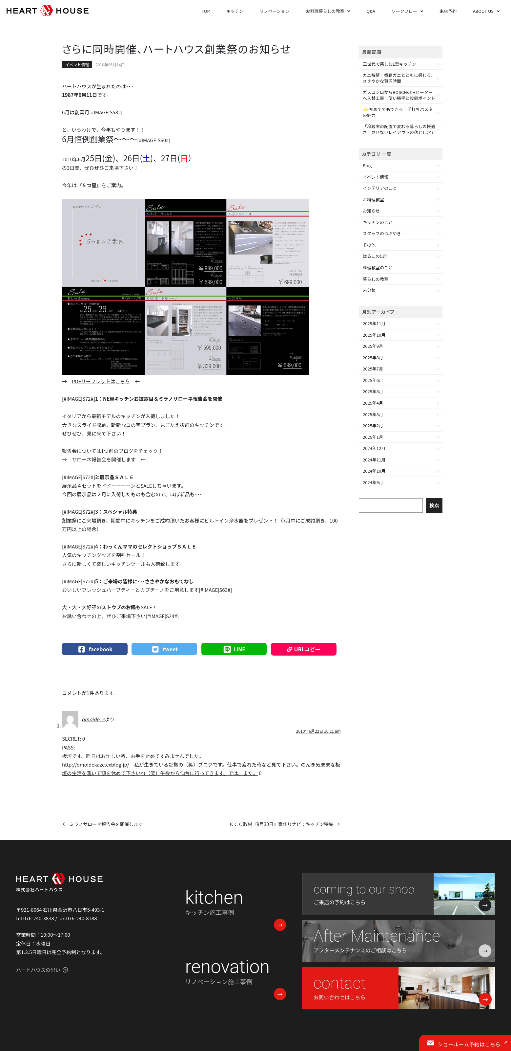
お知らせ (371, 211)
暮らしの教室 (375, 279)
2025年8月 (373, 357)
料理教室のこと (378, 267)
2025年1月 (373, 437)
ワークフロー (404, 11)
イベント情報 (77, 64)
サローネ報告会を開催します (104, 459)
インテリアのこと (380, 188)
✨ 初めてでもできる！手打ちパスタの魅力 (398, 112)
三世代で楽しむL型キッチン (389, 64)
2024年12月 (374, 448)
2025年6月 (373, 380)
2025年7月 (373, 369)
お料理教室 (373, 199)
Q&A (370, 11)
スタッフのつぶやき (382, 233)
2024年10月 (374, 471)
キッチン (234, 11)
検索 (434, 505)
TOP (205, 11)
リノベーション (275, 11)
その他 (369, 245)
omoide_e (93, 719)
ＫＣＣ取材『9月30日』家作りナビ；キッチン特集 (281, 824)
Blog (367, 165)
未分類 (369, 290)
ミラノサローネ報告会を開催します (106, 824)
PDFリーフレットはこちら (101, 381)
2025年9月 (373, 346)
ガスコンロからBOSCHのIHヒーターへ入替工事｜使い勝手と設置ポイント (399, 95)
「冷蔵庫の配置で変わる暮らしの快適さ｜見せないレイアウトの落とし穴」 (399, 129)
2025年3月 (373, 414)
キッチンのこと (378, 222)
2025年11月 (374, 323)
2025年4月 (373, 403)
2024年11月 (374, 460)
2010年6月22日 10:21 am (318, 731)
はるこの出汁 (375, 256)
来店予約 (448, 11)
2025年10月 (374, 335)
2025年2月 (373, 425)
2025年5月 (373, 391)
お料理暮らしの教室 (325, 11)
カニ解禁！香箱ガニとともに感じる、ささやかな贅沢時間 (399, 78)
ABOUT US (483, 11)
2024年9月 (373, 482)
